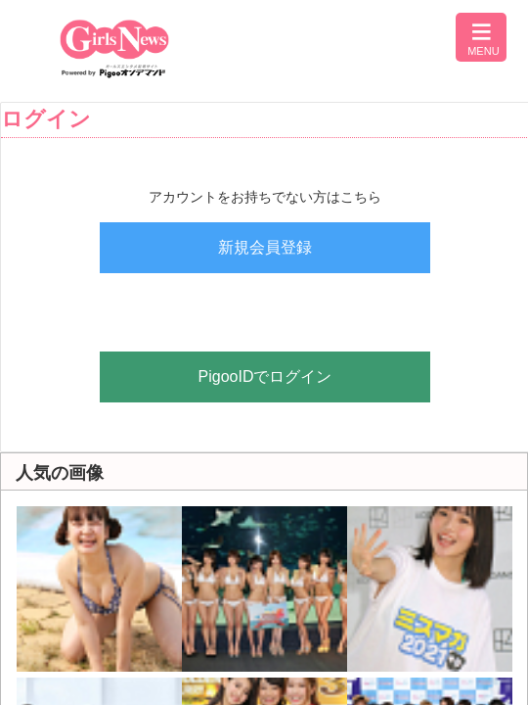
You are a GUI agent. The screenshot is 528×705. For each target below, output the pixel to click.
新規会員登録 (265, 247)
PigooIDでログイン (265, 376)
